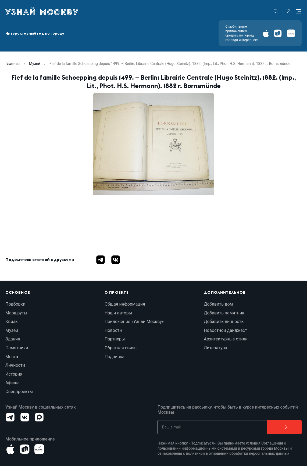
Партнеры (115, 339)
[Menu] (298, 11)
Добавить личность (224, 321)
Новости (113, 330)
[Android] (278, 33)
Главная (12, 63)
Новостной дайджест (225, 330)
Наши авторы (118, 312)
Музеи (11, 330)
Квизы (12, 321)
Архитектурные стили (226, 339)
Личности (15, 365)
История (13, 374)
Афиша (12, 382)
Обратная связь (121, 347)
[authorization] (288, 11)
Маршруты (16, 312)
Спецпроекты (19, 391)
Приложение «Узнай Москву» (134, 321)
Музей (34, 63)
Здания (12, 339)
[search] (276, 11)
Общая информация (125, 304)
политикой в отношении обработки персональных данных (238, 453)
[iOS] (265, 33)
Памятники (16, 347)
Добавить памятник (224, 312)
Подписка (114, 356)
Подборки (15, 304)
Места (11, 356)
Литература (215, 347)
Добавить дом (218, 304)
